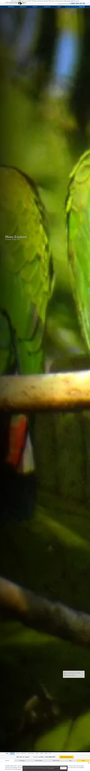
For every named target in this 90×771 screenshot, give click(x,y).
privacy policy (51, 768)
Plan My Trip (47, 6)
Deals (46, 753)
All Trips (12, 753)
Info (50, 753)
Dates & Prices (56, 760)
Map (70, 760)
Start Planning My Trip (66, 757)
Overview (7, 760)
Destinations (11, 6)
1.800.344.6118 (77, 4)
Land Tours (23, 753)
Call (50, 757)
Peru (7, 753)
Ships (37, 753)
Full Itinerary (22, 760)
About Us (35, 6)
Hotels (41, 753)
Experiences (23, 6)
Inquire (83, 760)
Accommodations (39, 760)
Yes (76, 1)
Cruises (17, 753)
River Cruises (31, 753)
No (78, 1)
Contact (59, 6)
